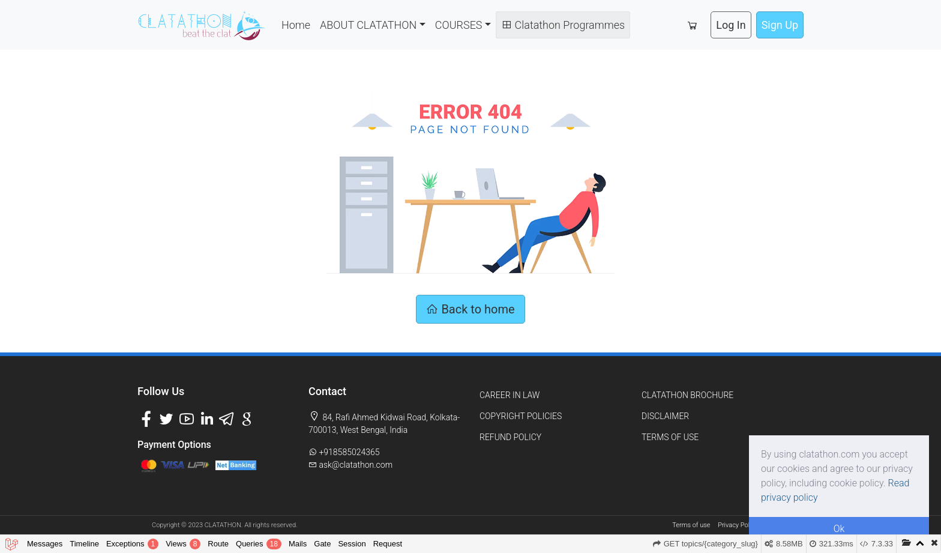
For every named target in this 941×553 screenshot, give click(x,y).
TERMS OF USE (670, 437)
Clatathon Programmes (563, 25)
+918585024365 (344, 452)
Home (295, 25)
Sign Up (780, 25)
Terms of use (691, 525)
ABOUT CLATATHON (368, 25)
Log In (730, 25)
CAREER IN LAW (510, 395)
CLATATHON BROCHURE (687, 395)
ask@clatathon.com (350, 465)
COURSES (459, 25)
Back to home (470, 309)
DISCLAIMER (665, 416)
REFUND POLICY (510, 437)
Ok (839, 528)
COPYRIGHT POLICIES (521, 416)
